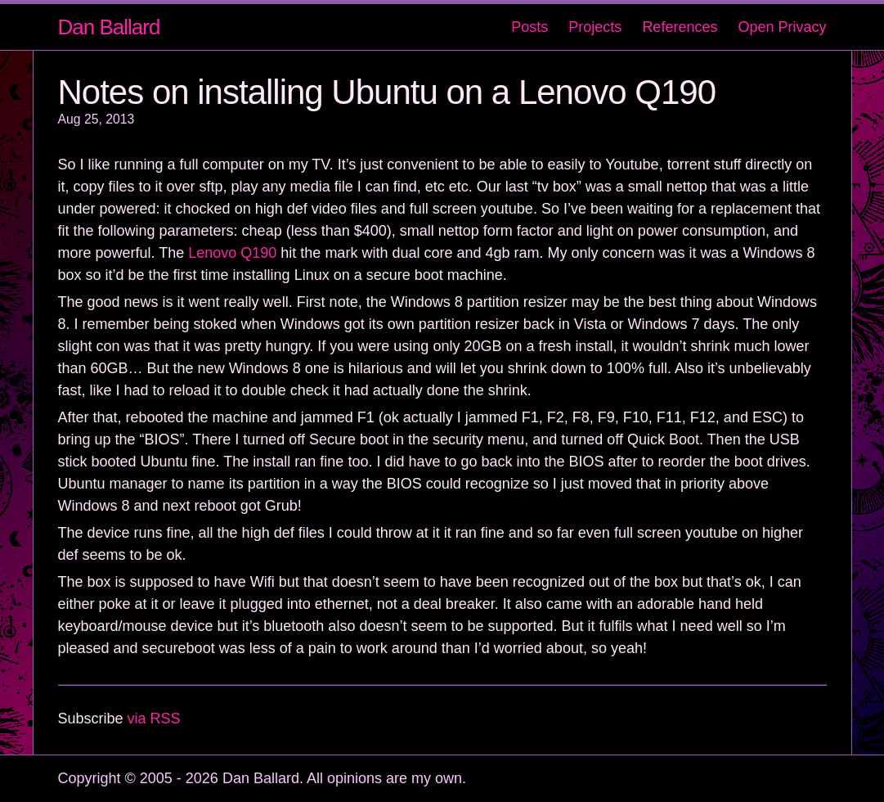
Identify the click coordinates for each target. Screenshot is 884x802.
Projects (594, 27)
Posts (529, 27)
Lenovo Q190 (232, 253)
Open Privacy (782, 27)
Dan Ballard (109, 27)
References (679, 27)
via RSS (154, 718)
